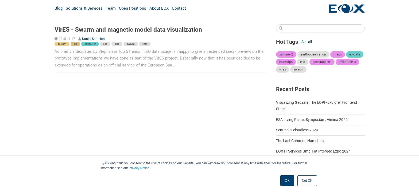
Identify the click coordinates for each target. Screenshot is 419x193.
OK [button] (287, 181)
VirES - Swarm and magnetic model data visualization (128, 29)
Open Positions (132, 8)
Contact (179, 8)
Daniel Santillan (93, 39)
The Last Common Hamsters (300, 141)
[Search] (320, 28)
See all (306, 42)
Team (111, 8)
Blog (59, 8)
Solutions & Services (84, 8)
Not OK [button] (307, 181)
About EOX (159, 8)
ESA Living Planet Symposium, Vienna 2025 (312, 119)
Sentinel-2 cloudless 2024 (297, 130)
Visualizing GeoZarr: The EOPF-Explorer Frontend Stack (316, 105)
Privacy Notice (139, 168)
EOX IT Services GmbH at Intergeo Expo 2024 (313, 151)
